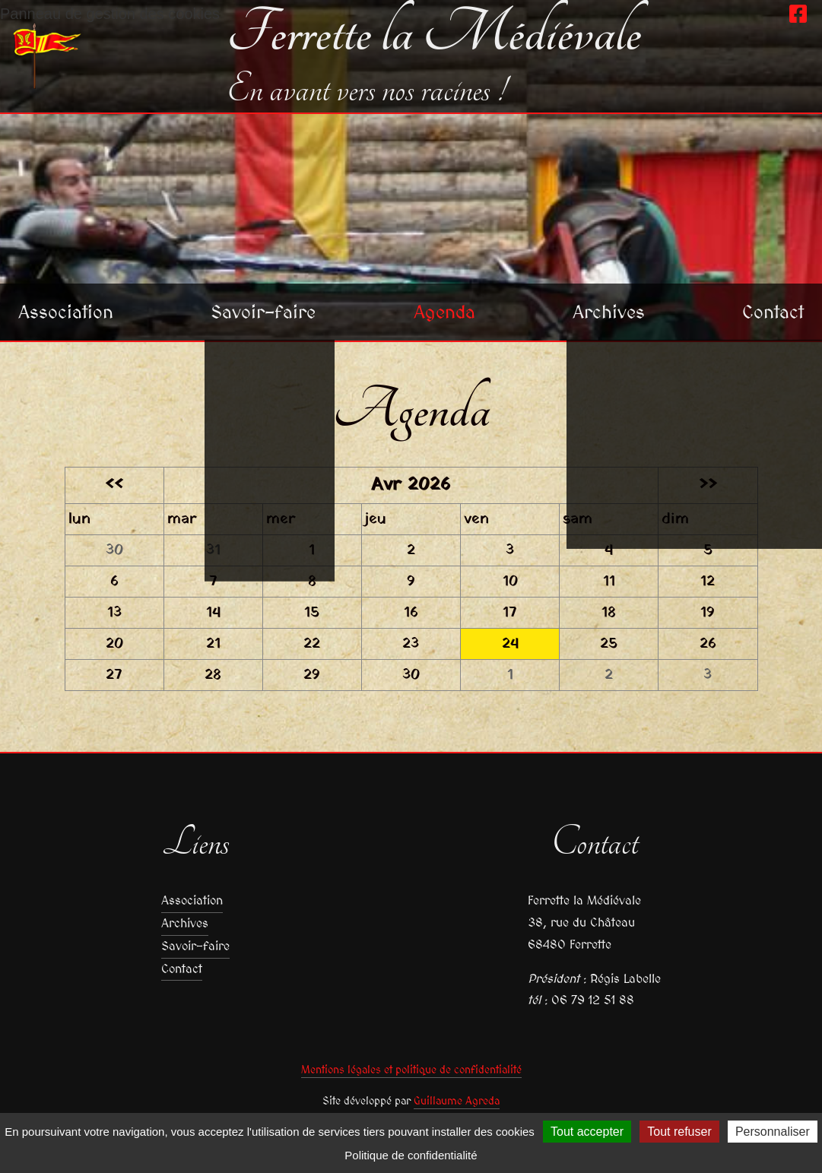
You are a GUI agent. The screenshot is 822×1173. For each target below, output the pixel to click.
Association (65, 311)
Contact (773, 311)
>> (708, 485)
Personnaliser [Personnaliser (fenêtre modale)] (772, 1131)
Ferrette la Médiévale (434, 33)
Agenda (444, 311)
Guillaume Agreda (457, 1101)
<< (114, 485)
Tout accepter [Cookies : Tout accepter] (587, 1131)
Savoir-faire (263, 311)
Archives (609, 311)
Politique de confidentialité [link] (410, 1155)
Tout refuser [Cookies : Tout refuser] (679, 1131)
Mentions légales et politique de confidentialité (411, 1070)
